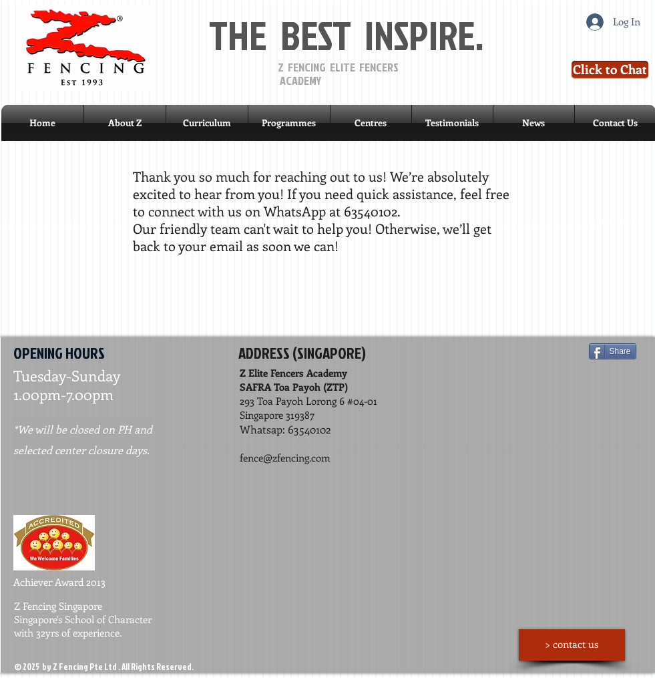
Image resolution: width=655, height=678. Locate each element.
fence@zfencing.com (285, 457)
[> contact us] (572, 645)
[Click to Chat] (610, 70)
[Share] (612, 351)
